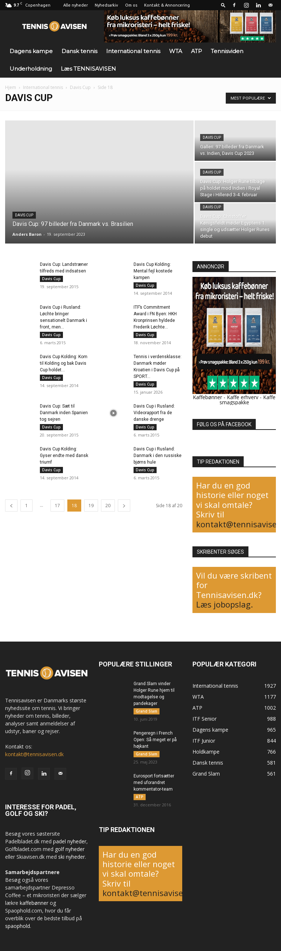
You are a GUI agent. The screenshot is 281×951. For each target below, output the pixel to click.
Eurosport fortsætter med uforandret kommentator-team (154, 782)
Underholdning (31, 68)
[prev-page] (11, 505)
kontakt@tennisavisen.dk (34, 754)
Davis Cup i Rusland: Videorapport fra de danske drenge (154, 413)
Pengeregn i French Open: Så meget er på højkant (155, 740)
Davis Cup (80, 87)
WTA (175, 51)
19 (91, 505)
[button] (223, 5)
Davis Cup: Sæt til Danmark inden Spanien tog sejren (64, 413)
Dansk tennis (79, 51)
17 (57, 505)
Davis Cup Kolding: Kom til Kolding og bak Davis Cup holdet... (63, 363)
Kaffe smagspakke (248, 400)
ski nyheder (71, 856)
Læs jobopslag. (224, 604)
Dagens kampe (31, 51)
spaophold (17, 925)
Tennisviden (227, 51)
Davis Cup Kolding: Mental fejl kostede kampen (153, 271)
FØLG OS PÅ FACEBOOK (224, 424)
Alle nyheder (75, 5)
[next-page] (124, 505)
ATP (196, 51)
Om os (131, 5)
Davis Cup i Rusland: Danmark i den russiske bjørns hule (157, 455)
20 (107, 505)
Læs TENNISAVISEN (88, 68)
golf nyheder (70, 849)
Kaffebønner (207, 397)
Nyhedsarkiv (106, 5)
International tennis (133, 51)
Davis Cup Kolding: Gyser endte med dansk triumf (64, 455)
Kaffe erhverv (242, 397)
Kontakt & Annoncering (167, 5)
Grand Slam (146, 711)
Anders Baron (27, 234)
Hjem (10, 87)
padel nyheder (69, 841)
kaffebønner (34, 902)
